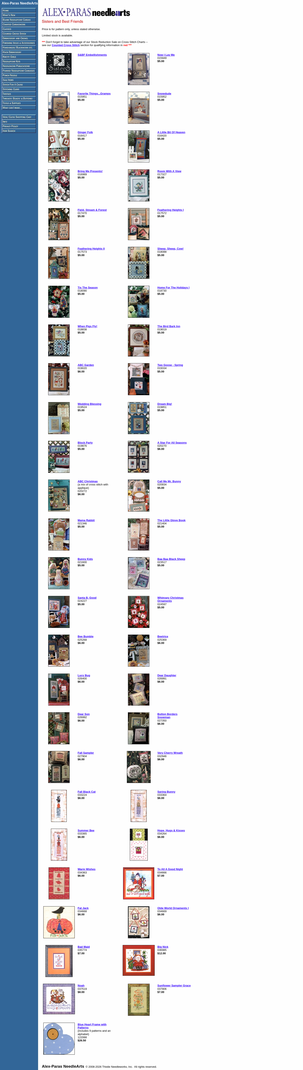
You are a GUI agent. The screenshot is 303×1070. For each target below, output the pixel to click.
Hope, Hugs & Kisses (171, 830)
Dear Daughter (166, 675)
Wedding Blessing (89, 403)
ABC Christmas (88, 481)
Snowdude (164, 93)
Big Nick (162, 946)
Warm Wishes (87, 869)
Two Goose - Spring (170, 365)
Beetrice (162, 636)
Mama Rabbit (86, 520)
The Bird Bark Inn (168, 326)
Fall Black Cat (87, 791)
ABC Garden (86, 365)
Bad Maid (84, 946)
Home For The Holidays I (173, 287)
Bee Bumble (85, 636)
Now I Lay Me (166, 54)
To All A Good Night (170, 869)
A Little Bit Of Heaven (171, 132)
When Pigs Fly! (87, 326)
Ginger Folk (85, 132)
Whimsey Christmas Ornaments (170, 599)
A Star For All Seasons (172, 442)
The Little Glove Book (171, 520)
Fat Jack (83, 908)
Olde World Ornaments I (173, 908)
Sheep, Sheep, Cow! (170, 248)
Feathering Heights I (170, 209)
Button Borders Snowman (167, 715)
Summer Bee (86, 830)
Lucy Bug (84, 675)
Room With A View (169, 171)
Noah (81, 985)
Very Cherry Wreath (170, 752)
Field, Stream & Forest (92, 209)
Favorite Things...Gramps (94, 93)
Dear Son (84, 714)
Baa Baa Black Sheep (171, 559)
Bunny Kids (85, 559)
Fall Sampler (86, 752)
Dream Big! (164, 403)
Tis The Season (88, 287)
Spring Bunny (166, 791)
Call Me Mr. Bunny (169, 481)
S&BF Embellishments (92, 54)
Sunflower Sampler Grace (174, 985)
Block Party (85, 442)
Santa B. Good (87, 597)
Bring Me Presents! (90, 171)
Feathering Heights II (91, 248)
